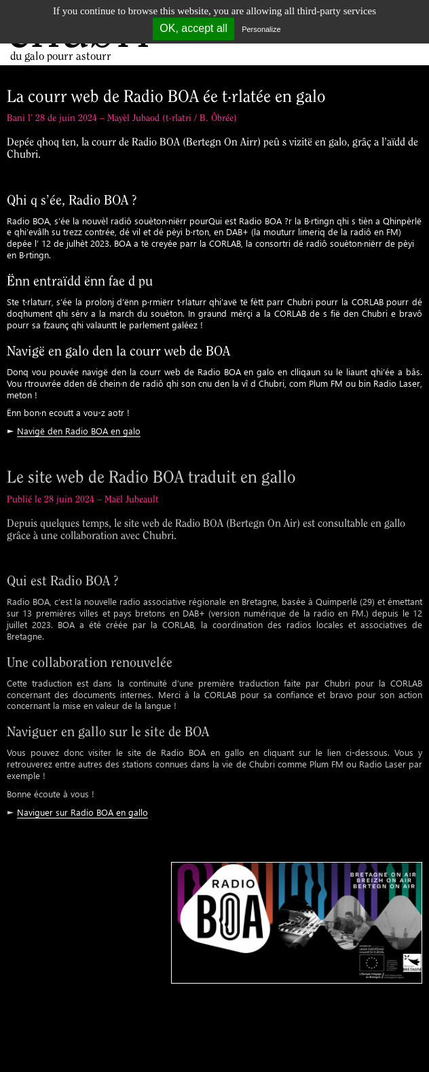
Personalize (261, 29)
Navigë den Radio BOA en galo (79, 430)
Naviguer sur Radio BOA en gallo (82, 812)
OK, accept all (193, 28)
